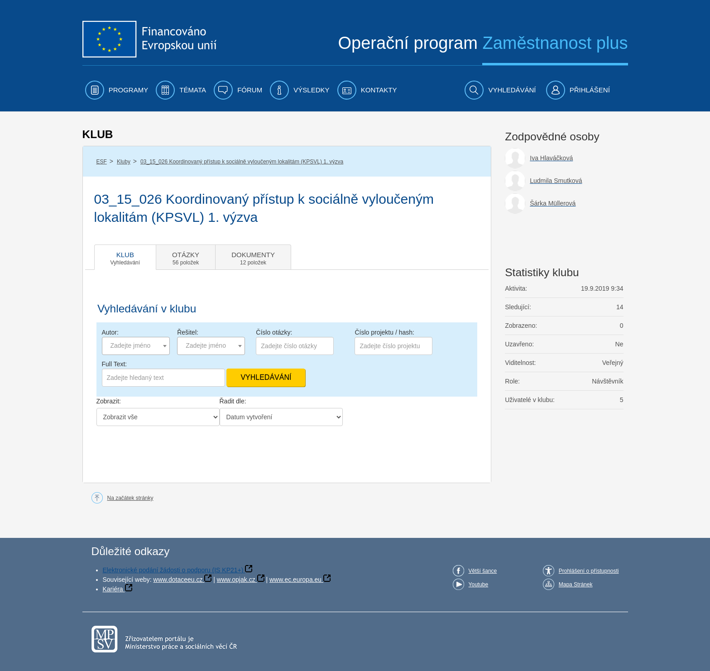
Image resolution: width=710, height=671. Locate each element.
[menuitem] (116, 90)
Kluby (123, 161)
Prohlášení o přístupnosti (589, 571)
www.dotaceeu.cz (178, 579)
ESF (101, 161)
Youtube (479, 584)
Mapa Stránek (576, 584)
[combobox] (136, 346)
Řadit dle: (233, 401)
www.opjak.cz (236, 579)
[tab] (125, 257)
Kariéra (113, 589)
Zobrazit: (108, 401)
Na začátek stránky (130, 498)
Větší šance (483, 571)
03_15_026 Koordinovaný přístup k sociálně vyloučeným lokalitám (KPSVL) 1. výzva (241, 161)
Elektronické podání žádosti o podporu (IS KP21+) (173, 570)
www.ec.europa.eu (295, 579)
